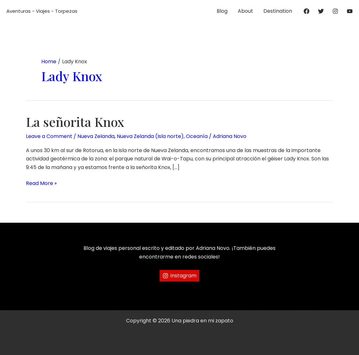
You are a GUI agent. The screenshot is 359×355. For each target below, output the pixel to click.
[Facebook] (306, 11)
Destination (277, 11)
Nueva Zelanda (96, 136)
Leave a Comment (49, 136)
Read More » (41, 183)
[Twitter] (321, 11)
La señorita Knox (75, 121)
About (245, 11)
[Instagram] (335, 11)
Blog (222, 11)
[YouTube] (350, 11)
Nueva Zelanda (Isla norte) (150, 136)
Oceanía (197, 136)
